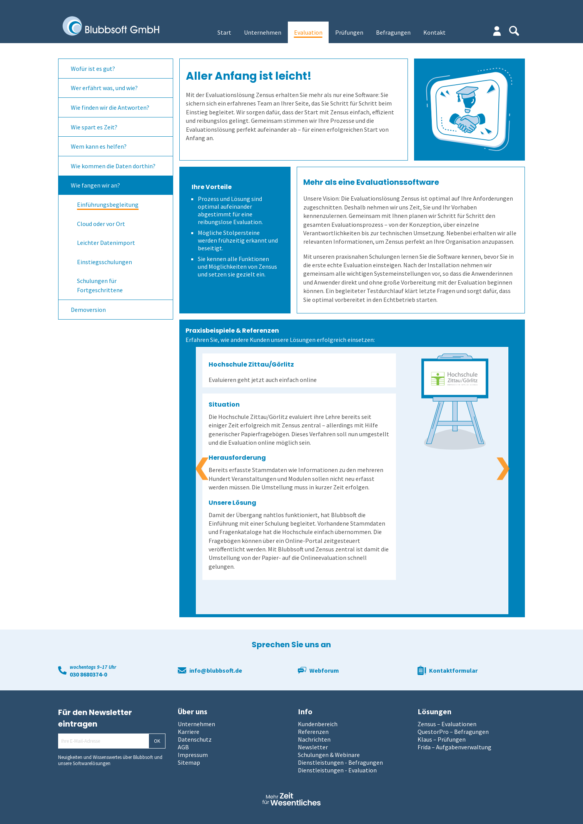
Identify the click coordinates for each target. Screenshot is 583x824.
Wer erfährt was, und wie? (104, 88)
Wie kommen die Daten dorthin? (113, 166)
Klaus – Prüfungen (442, 739)
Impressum (193, 755)
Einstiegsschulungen (104, 262)
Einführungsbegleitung (108, 204)
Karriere (188, 731)
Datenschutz (195, 739)
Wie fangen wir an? (95, 185)
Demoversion (88, 309)
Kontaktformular (453, 670)
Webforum (324, 670)
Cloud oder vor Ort (101, 224)
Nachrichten (314, 739)
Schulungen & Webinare (329, 755)
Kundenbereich (317, 724)
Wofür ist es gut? (93, 68)
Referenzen (313, 731)
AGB (183, 747)
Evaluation (308, 32)
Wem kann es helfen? (99, 146)
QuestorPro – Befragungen (453, 731)
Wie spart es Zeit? (94, 127)
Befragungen (393, 32)
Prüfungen (349, 32)
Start (224, 32)
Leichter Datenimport (106, 242)
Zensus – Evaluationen (447, 724)
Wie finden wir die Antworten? (110, 107)
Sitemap (189, 762)
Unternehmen (262, 32)
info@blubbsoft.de (215, 670)
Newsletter (313, 747)
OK (157, 741)
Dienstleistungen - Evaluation (337, 770)
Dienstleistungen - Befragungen (340, 762)
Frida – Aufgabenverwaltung (454, 747)
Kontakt (434, 32)
